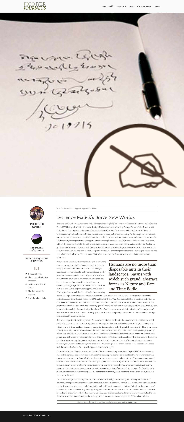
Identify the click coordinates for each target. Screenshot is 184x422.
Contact (157, 6)
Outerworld (121, 6)
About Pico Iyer (144, 6)
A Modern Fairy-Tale (37, 298)
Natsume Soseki (35, 274)
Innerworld (107, 6)
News (131, 6)
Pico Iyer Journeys (44, 415)
